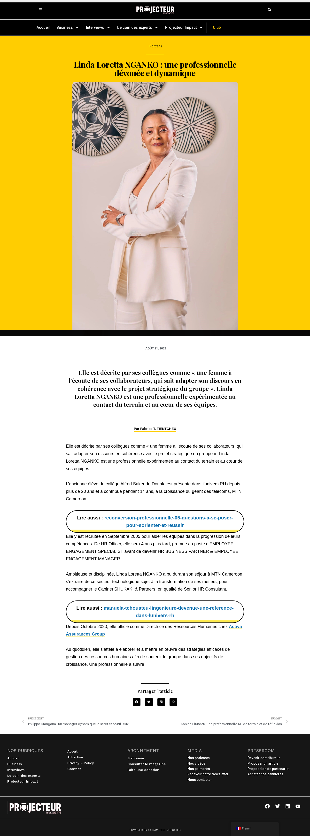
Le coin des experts (137, 27)
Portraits (155, 46)
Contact (74, 769)
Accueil (43, 27)
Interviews (98, 27)
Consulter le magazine (146, 764)
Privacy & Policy (80, 763)
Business (67, 27)
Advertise (75, 757)
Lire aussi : (155, 521)
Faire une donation (143, 770)
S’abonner (136, 758)
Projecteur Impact (184, 27)
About (72, 751)
